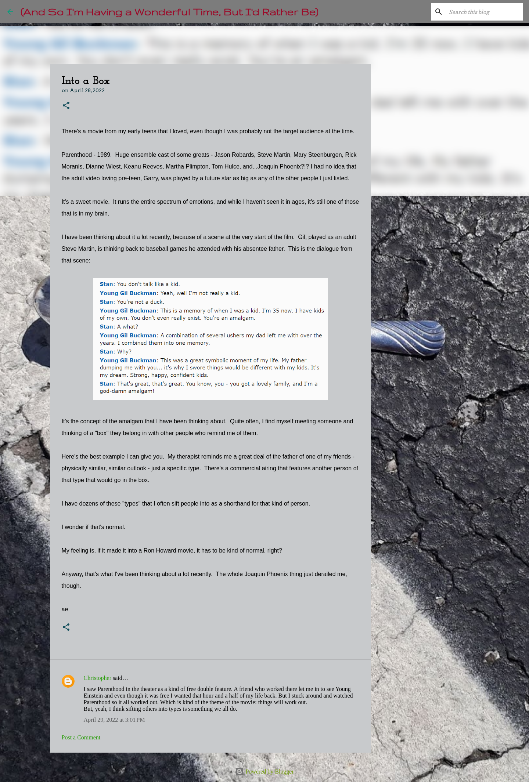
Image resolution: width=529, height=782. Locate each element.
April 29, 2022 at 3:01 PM (114, 720)
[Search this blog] (484, 12)
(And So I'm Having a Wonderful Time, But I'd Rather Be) (169, 11)
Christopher (98, 678)
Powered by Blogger (264, 771)
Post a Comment (81, 737)
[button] (66, 106)
